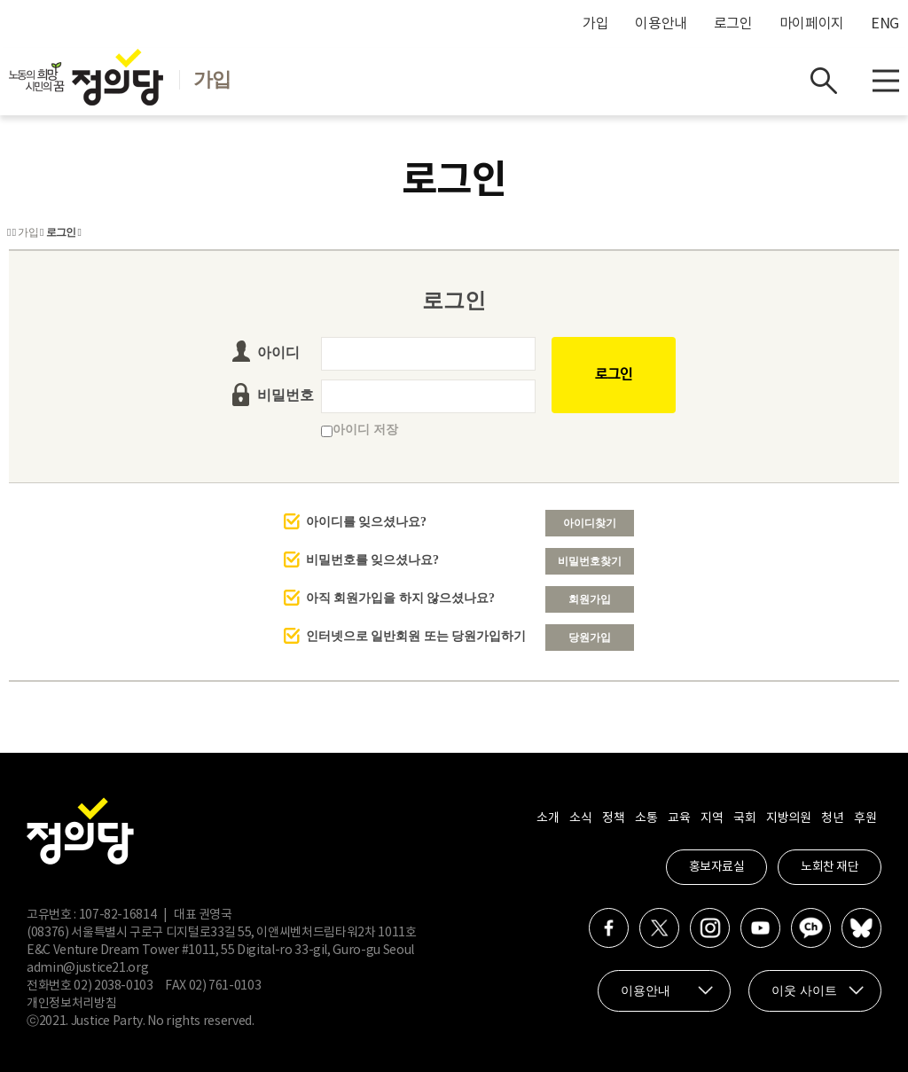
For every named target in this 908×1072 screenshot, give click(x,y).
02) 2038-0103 (113, 986)
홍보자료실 (717, 867)
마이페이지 (811, 24)
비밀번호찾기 (590, 561)
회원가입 (589, 599)
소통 (646, 818)
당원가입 (589, 637)
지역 (712, 818)
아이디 (278, 352)
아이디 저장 (359, 429)
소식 (580, 818)
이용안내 (661, 24)
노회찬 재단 (829, 867)
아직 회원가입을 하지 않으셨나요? (401, 598)
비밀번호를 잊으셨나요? (373, 560)
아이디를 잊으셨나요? (366, 521)
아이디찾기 (589, 523)
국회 (744, 818)
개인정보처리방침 (71, 1004)
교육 (679, 818)
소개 (547, 818)
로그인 (733, 24)
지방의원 (788, 818)
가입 (595, 24)
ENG (885, 24)
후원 (865, 818)
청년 (832, 818)
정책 (613, 818)
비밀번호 (285, 395)
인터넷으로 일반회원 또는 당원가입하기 (416, 636)
